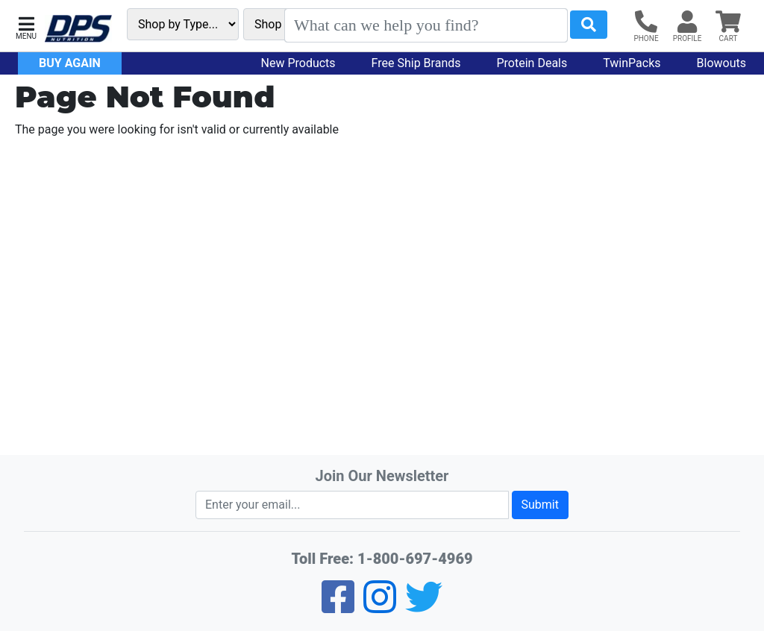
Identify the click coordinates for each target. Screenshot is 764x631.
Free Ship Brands (416, 63)
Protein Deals (532, 63)
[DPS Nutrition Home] (78, 29)
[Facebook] (338, 607)
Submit (540, 504)
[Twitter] (424, 607)
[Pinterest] (380, 607)
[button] (26, 26)
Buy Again (70, 63)
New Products (298, 63)
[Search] (426, 25)
